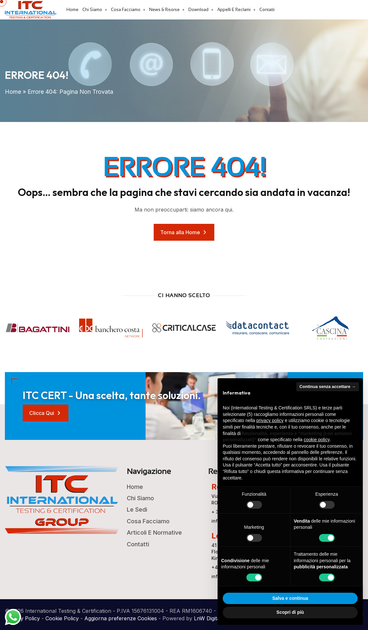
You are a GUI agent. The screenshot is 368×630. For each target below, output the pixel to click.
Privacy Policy (22, 618)
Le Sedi (137, 509)
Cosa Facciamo (125, 9)
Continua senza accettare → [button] (328, 386)
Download (198, 9)
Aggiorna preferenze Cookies (120, 618)
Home (72, 9)
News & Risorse (164, 9)
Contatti (267, 9)
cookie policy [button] (316, 439)
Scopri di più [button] (290, 612)
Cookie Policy (62, 618)
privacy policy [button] (270, 420)
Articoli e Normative (154, 532)
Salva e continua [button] (290, 598)
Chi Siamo (92, 9)
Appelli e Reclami (234, 9)
